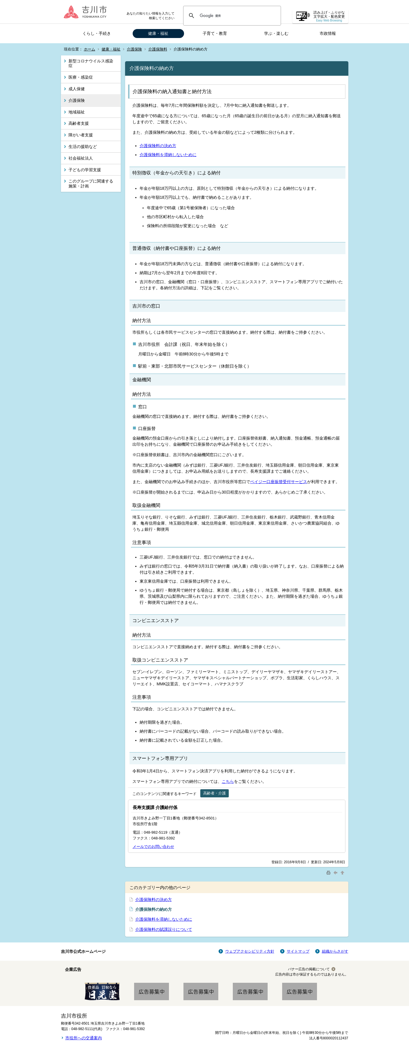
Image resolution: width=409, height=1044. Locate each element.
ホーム (89, 49)
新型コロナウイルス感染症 (91, 63)
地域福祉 (77, 112)
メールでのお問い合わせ (153, 846)
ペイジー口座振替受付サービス (278, 481)
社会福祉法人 (81, 158)
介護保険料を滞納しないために (168, 154)
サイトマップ (298, 951)
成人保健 (77, 88)
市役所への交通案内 (83, 1038)
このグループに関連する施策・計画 (91, 183)
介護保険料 (157, 49)
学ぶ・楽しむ (276, 33)
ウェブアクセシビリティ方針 (249, 951)
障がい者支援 (81, 135)
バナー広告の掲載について (309, 969)
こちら (228, 781)
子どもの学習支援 (85, 169)
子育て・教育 (215, 33)
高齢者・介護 (214, 793)
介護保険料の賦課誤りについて (163, 929)
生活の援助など (83, 146)
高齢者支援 (79, 123)
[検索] (231, 15)
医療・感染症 (81, 77)
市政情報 (328, 33)
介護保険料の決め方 (158, 145)
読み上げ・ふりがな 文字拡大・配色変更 (329, 16)
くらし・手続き (96, 33)
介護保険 (134, 49)
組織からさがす (335, 951)
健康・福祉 (158, 33)
